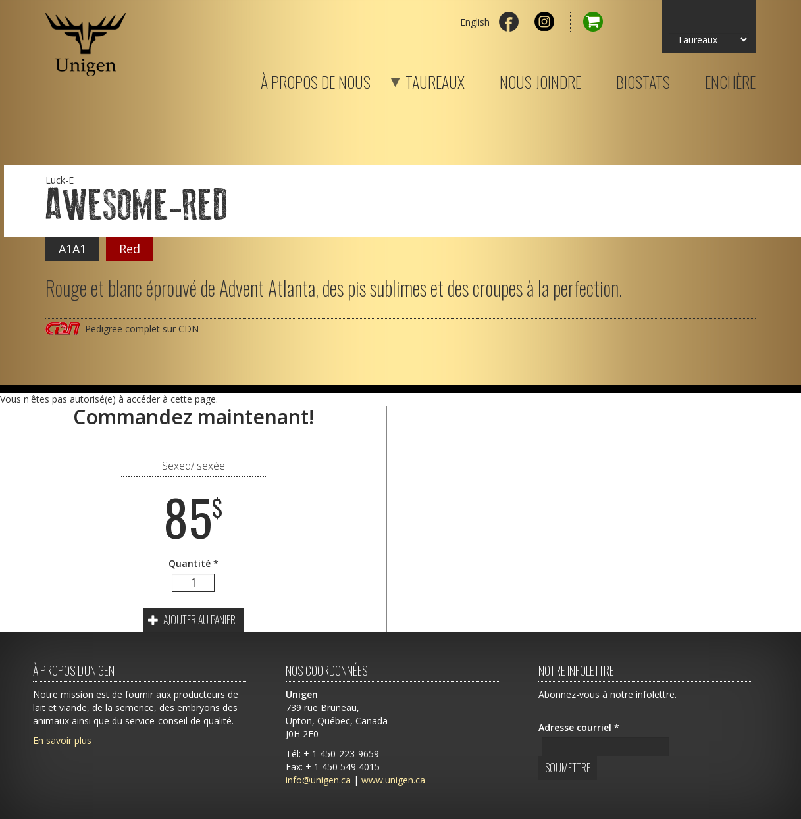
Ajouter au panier (192, 620)
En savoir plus (62, 740)
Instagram (544, 22)
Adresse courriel (578, 727)
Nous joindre (540, 79)
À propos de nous (316, 79)
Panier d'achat (586, 22)
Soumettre (567, 768)
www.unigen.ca (393, 780)
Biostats (643, 79)
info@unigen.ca (318, 780)
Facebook (509, 22)
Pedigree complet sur (142, 328)
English (475, 22)
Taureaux (419, 79)
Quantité (193, 563)
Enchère (730, 79)
